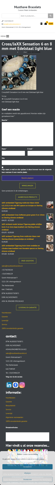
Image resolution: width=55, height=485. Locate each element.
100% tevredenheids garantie (12, 328)
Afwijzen (27, 473)
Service (4, 324)
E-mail (30, 149)
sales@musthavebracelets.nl (12, 24)
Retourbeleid (10, 405)
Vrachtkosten (6, 313)
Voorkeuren (27, 479)
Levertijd (5, 320)
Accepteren (27, 467)
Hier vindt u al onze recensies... (27, 445)
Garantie (5, 316)
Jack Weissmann (34, 52)
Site (3, 158)
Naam (4, 149)
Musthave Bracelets (27, 7)
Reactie (5, 120)
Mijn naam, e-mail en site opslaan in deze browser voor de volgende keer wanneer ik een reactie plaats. (27, 170)
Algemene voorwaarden (14, 417)
